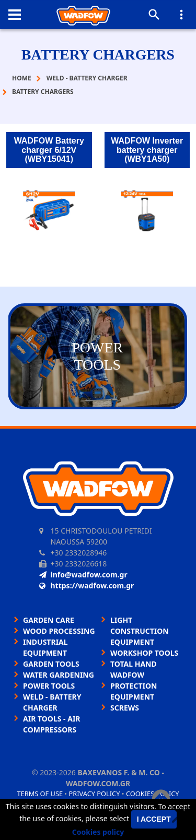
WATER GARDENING (58, 675)
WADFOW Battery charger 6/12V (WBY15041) (49, 149)
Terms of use (40, 793)
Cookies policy (98, 832)
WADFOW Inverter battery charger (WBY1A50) (147, 149)
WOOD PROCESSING (59, 631)
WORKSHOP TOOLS (144, 653)
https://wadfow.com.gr (86, 585)
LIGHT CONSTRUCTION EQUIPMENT (139, 631)
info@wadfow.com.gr (83, 574)
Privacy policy (94, 793)
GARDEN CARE (48, 620)
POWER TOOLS (49, 686)
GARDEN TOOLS (51, 664)
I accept (154, 819)
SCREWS (124, 708)
